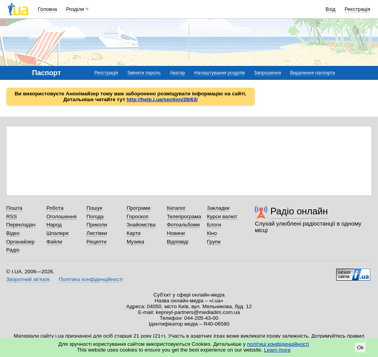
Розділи (75, 9)
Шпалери (57, 233)
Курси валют (222, 216)
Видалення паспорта (312, 73)
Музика (135, 242)
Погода (94, 216)
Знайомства (141, 225)
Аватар (177, 73)
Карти (134, 233)
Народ (54, 225)
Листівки (96, 233)
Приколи (96, 225)
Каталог (176, 208)
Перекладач (20, 225)
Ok (360, 347)
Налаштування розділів (219, 73)
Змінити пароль (144, 73)
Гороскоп (137, 216)
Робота (55, 208)
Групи (213, 242)
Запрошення (267, 73)
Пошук (94, 208)
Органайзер (20, 242)
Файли (54, 242)
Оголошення (61, 216)
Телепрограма (184, 216)
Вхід (331, 9)
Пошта (14, 208)
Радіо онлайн (299, 211)
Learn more (277, 350)
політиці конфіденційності (278, 344)
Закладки (218, 208)
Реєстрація (357, 9)
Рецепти (96, 242)
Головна (47, 9)
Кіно (212, 233)
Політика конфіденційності (91, 279)
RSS (11, 216)
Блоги (214, 225)
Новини (176, 233)
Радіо (12, 250)
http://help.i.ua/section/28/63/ (162, 99)
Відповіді (178, 242)
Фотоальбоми (183, 225)
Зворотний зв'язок (28, 279)
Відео (13, 233)
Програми (138, 208)
